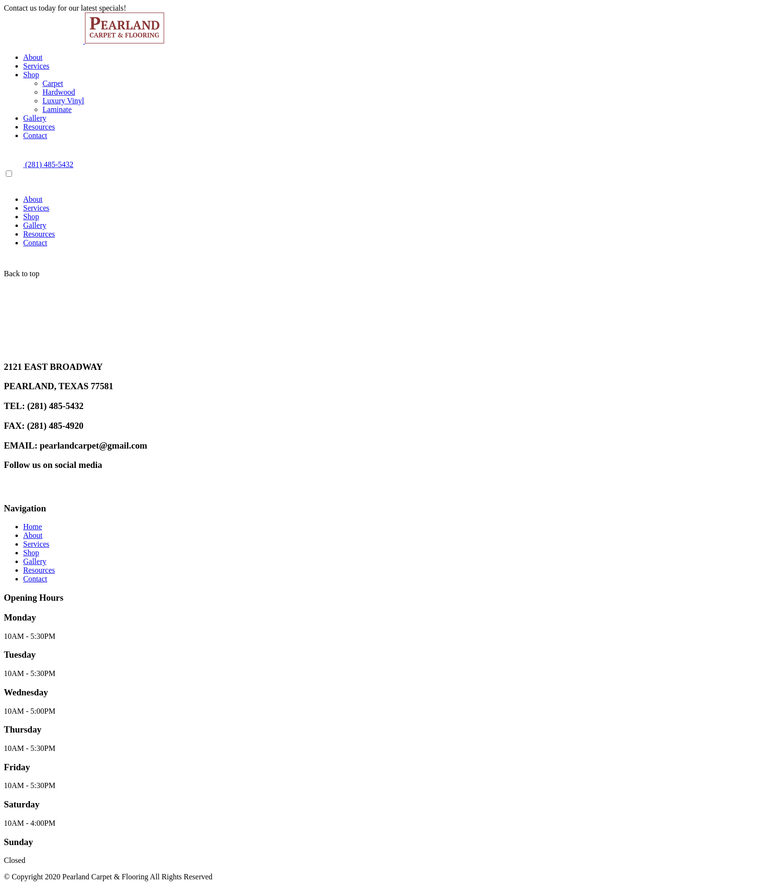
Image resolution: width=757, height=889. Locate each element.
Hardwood (58, 92)
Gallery (34, 118)
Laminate (56, 109)
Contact (35, 135)
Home (32, 526)
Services (36, 66)
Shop (31, 75)
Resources (39, 127)
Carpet (52, 83)
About (32, 57)
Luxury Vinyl (63, 101)
